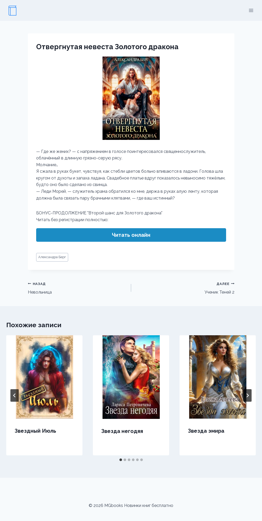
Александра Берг (52, 257)
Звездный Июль (35, 431)
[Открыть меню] (251, 10)
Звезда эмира (206, 431)
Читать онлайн (131, 235)
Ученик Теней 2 (184, 287)
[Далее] (247, 395)
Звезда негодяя (122, 431)
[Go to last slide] (14, 395)
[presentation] (44, 377)
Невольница (77, 287)
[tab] (120, 459)
